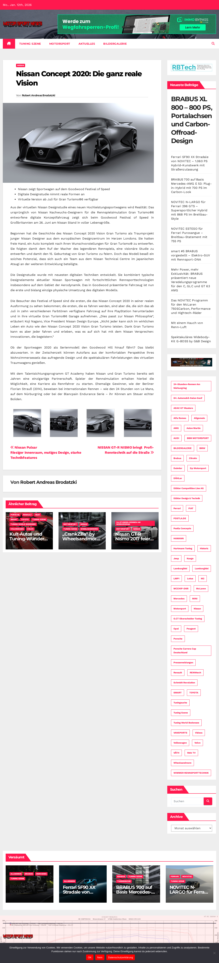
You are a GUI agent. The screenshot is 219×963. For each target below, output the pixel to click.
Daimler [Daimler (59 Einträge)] (178, 468)
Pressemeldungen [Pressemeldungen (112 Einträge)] (183, 662)
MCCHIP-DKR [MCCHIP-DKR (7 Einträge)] (181, 588)
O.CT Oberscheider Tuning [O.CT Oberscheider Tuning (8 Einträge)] (188, 618)
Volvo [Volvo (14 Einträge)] (197, 742)
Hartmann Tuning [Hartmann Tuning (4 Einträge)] (183, 548)
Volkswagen (17, 529)
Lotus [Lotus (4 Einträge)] (190, 578)
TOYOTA (25, 519)
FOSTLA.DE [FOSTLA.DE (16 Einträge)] (180, 518)
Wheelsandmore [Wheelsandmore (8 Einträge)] (182, 763)
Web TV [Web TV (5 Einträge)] (191, 752)
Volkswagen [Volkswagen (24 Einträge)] (180, 742)
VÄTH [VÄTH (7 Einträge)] (176, 752)
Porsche (15, 515)
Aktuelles (87, 43)
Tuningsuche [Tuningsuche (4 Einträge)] (180, 702)
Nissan (20, 65)
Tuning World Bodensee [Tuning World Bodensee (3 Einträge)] (186, 722)
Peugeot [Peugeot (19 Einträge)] (191, 628)
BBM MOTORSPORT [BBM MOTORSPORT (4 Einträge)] (198, 438)
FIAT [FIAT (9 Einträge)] (190, 508)
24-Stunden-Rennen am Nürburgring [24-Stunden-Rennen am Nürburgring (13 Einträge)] (187, 386)
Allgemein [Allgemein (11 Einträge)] (199, 418)
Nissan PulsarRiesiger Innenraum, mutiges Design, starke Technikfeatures (45, 452)
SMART (14, 519)
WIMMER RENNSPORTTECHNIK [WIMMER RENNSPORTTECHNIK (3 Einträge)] (191, 773)
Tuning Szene (30, 43)
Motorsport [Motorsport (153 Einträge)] (180, 608)
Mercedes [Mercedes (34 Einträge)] (179, 598)
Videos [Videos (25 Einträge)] (198, 732)
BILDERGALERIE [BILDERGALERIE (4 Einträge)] (183, 448)
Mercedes (41, 874)
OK (90, 957)
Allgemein (16, 874)
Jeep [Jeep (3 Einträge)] (176, 558)
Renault (27, 515)
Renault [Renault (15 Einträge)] (178, 672)
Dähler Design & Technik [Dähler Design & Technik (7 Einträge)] (187, 498)
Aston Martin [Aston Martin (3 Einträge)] (193, 428)
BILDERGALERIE (115, 43)
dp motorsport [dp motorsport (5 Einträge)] (198, 468)
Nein (100, 957)
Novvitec (187, 876)
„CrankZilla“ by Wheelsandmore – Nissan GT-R (80, 538)
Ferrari (175, 876)
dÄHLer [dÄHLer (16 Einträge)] (178, 478)
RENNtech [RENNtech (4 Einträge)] (195, 672)
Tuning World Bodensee (23, 524)
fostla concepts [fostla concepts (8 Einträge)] (182, 528)
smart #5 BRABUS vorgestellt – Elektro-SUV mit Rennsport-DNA (190, 255)
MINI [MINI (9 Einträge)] (194, 598)
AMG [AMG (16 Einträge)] (176, 428)
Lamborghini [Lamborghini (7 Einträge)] (180, 568)
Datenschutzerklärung (120, 957)
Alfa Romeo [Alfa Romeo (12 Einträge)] (180, 418)
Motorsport (59, 43)
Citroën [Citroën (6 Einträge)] (193, 458)
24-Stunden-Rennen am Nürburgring (128, 523)
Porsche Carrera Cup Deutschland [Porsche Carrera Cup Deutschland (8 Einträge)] (185, 650)
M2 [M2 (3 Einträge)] (202, 578)
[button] (213, 43)
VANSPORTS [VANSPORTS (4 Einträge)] (180, 732)
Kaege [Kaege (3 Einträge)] (190, 558)
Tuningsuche (124, 881)
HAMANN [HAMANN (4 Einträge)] (179, 538)
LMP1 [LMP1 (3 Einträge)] (176, 578)
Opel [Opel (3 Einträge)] (176, 628)
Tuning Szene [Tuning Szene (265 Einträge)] (181, 712)
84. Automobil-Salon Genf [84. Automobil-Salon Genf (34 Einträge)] (188, 398)
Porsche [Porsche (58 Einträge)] (178, 638)
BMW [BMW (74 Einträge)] (202, 448)
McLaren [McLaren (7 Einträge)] (201, 588)
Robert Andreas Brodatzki (38, 95)
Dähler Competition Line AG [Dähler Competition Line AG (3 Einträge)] (189, 488)
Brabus (29, 874)
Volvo (30, 529)
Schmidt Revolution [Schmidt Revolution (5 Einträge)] (184, 682)
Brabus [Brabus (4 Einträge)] (177, 458)
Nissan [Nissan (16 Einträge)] (197, 608)
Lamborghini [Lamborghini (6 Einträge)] (201, 568)
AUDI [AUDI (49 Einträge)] (176, 438)
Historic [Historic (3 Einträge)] (204, 548)
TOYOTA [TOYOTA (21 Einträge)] (193, 692)
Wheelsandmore (89, 529)
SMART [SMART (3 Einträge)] (178, 692)
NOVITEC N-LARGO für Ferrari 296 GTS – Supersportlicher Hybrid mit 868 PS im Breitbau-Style (189, 210)
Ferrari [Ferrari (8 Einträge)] (177, 508)
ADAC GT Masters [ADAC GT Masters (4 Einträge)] (183, 408)
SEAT (37, 515)
